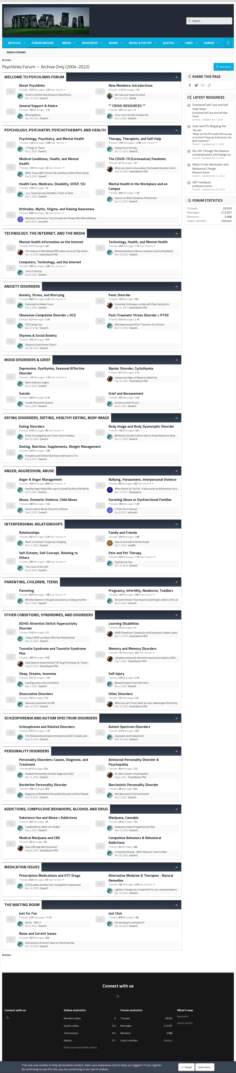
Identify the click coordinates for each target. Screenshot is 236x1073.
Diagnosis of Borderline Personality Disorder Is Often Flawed (56, 794)
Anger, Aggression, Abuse (29, 471)
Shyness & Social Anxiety (38, 335)
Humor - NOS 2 (33, 922)
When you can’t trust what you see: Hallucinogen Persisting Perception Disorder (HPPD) (160, 703)
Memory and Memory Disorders (132, 648)
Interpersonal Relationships (33, 524)
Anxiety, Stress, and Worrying (41, 295)
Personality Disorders (26, 751)
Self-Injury (116, 673)
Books (113, 43)
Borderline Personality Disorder (43, 784)
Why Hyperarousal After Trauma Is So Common (139, 324)
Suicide (24, 393)
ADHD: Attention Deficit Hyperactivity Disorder (48, 626)
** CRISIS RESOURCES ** (127, 105)
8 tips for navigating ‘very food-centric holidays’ (50, 435)
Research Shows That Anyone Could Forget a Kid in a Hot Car (146, 600)
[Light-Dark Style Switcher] (228, 43)
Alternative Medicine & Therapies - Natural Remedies (140, 878)
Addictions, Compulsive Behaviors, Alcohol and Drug (56, 809)
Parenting (26, 590)
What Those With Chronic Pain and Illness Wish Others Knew (57, 173)
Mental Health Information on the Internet (51, 241)
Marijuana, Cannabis (123, 817)
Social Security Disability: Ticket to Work (49, 193)
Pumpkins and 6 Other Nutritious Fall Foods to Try (51, 456)
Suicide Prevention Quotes (39, 403)
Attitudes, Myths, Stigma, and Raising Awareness (56, 209)
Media (66, 43)
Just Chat (115, 913)
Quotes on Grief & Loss (127, 403)
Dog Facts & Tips (123, 562)
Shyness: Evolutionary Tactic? (41, 345)
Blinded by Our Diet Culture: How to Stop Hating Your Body (145, 435)
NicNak (132, 98)
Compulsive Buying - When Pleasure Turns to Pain (141, 852)
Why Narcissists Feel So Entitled (132, 794)
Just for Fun (28, 913)
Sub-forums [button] (56, 90)
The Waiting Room (22, 905)
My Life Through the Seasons (210, 151)
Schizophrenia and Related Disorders (47, 726)
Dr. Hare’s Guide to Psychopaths (131, 774)
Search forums (16, 52)
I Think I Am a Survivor (126, 509)
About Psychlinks (32, 85)
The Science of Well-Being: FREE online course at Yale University (58, 251)
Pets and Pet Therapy (124, 552)
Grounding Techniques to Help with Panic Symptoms (142, 304)
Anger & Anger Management (40, 479)
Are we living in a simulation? (130, 922)
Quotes (168, 43)
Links (189, 43)
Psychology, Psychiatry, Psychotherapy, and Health (55, 130)
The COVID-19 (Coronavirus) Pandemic (137, 158)
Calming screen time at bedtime (42, 683)
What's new (185, 1010)
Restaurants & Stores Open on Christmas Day (49, 943)
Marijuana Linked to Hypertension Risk (135, 827)
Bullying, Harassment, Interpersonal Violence (142, 479)
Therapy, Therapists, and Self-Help (134, 138)
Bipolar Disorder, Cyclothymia (130, 368)
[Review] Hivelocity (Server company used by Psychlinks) (144, 251)
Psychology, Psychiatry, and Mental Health (51, 138)
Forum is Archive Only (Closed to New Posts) (48, 95)
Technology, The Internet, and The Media (44, 233)
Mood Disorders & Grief (27, 360)
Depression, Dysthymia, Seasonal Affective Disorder (51, 371)
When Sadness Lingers (37, 382)
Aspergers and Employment (129, 736)
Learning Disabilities (123, 623)
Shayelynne (135, 492)
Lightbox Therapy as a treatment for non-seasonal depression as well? (152, 889)
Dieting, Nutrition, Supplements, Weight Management (60, 446)
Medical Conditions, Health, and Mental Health (49, 161)
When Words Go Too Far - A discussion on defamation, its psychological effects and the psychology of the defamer (175, 489)
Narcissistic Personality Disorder (133, 784)
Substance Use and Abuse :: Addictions (48, 817)
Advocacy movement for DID (40, 703)
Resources (90, 43)
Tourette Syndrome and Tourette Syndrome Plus (52, 651)
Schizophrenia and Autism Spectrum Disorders (50, 718)
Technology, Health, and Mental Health (138, 241)
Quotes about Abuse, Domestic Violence (46, 509)
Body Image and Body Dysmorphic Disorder (141, 426)
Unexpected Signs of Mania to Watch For (136, 377)
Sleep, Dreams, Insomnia (37, 673)
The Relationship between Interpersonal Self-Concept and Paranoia (61, 736)
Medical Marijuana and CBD (39, 837)
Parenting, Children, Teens (31, 582)
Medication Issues (21, 867)
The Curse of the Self (36, 567)
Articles (14, 43)
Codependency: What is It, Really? (42, 827)
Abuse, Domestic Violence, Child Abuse (48, 499)
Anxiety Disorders (22, 286)
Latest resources (209, 97)
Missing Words (33, 115)
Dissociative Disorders (36, 693)
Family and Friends (122, 532)
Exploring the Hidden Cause (39, 304)
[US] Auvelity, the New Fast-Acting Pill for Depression (53, 885)
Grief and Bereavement (125, 393)
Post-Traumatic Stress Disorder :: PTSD (138, 315)
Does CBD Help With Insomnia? (41, 847)
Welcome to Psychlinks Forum (34, 77)
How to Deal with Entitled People (132, 542)
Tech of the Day (33, 271)
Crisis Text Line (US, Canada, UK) (131, 115)
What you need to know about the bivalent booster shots (145, 168)
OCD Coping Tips (33, 324)
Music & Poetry (140, 43)
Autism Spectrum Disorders (129, 726)
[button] (24, 43)
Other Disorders (120, 693)
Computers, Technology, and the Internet (50, 262)
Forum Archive (43, 43)
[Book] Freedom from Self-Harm (132, 683)
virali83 (131, 545)
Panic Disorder (119, 295)
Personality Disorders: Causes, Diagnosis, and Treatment (53, 762)
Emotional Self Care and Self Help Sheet (210, 107)
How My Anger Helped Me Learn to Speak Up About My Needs (57, 489)
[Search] (209, 20)
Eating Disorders (31, 426)
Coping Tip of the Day (126, 148)
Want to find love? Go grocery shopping (45, 542)
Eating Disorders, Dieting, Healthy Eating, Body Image (56, 418)
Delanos (227, 221)
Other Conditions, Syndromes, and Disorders (48, 615)
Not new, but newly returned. (130, 95)
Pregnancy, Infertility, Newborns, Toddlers (140, 590)
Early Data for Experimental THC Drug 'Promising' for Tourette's (58, 663)
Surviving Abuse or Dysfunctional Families (140, 499)
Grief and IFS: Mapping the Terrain (209, 128)
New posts (183, 1016)
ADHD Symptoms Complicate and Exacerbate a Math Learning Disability (152, 633)
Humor (209, 43)
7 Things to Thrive (34, 148)
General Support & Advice (38, 105)
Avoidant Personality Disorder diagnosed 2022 (49, 774)
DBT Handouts (201, 182)
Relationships (29, 532)
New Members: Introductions (130, 85)
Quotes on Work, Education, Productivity (136, 198)
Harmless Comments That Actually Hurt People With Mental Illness (60, 218)
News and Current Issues (37, 933)
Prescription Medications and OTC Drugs (49, 875)
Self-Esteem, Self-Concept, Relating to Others (48, 555)
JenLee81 (43, 221)
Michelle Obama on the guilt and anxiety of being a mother (55, 600)
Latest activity (185, 1023)
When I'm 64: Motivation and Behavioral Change (210, 166)
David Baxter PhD (139, 171)
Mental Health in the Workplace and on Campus (137, 186)
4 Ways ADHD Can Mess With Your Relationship (50, 637)
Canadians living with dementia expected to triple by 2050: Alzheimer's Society (156, 658)
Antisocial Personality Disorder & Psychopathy (133, 762)
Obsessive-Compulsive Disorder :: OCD (47, 315)
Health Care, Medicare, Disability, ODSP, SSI (52, 183)
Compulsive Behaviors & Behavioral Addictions (134, 840)
